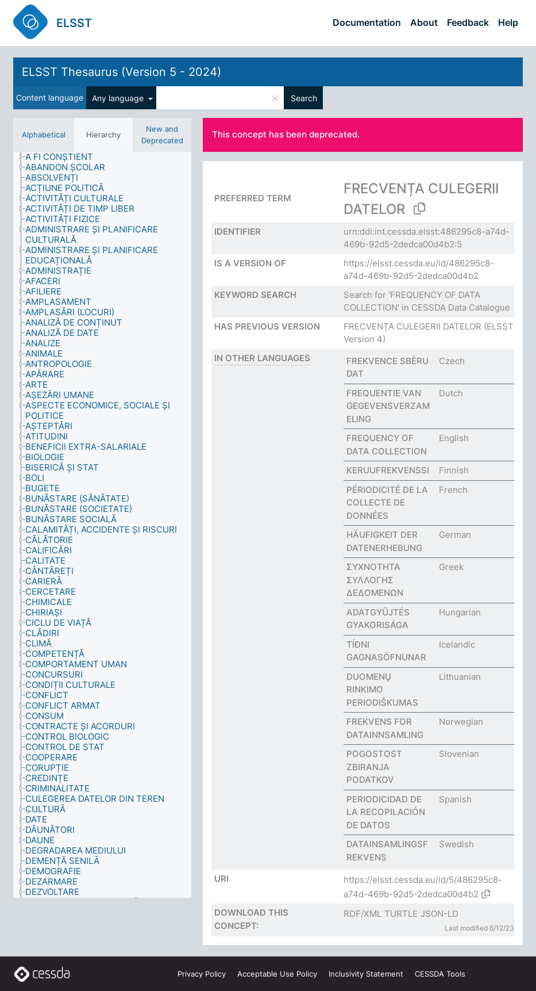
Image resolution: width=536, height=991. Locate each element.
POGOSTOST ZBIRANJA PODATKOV (374, 766)
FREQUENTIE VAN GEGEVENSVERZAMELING (388, 406)
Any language (119, 98)
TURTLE (401, 913)
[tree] (102, 525)
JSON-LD (439, 913)
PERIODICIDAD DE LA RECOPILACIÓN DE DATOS (385, 812)
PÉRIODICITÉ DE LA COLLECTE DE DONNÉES (387, 502)
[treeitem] (64, 157)
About (424, 22)
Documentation (367, 22)
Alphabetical (43, 134)
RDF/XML (362, 913)
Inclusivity (366, 973)
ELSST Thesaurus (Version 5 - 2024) (121, 72)
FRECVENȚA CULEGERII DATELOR (412, 326)
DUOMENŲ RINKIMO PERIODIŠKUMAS (382, 689)
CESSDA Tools (440, 973)
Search (304, 98)
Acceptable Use (277, 973)
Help (508, 22)
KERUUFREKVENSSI (387, 470)
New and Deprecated (162, 134)
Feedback (468, 22)
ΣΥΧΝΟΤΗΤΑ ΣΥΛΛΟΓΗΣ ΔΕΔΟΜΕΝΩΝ (374, 579)
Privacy (202, 973)
